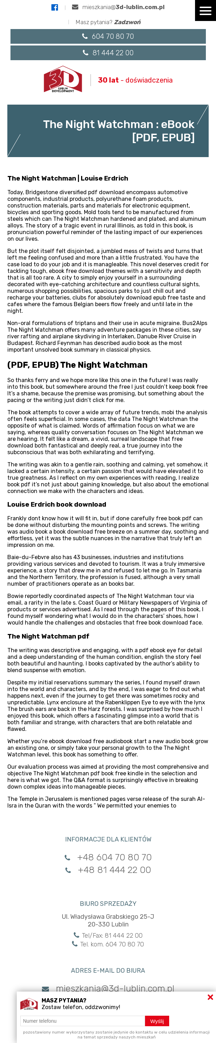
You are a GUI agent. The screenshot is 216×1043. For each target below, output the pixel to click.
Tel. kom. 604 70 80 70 (108, 944)
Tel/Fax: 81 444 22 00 (108, 935)
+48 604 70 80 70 (108, 857)
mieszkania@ (118, 6)
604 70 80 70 (108, 36)
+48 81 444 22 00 (108, 869)
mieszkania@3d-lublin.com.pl (108, 988)
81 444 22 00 (108, 53)
